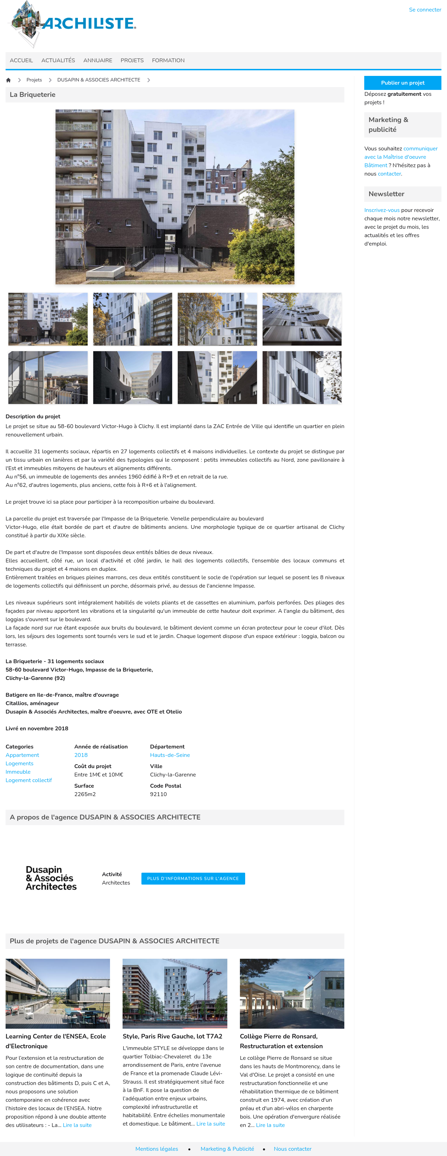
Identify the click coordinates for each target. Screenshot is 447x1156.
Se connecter (425, 10)
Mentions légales (156, 1149)
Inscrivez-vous (382, 210)
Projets (34, 80)
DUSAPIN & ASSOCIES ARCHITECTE (98, 80)
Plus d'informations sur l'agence (193, 878)
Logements (20, 763)
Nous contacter (293, 1149)
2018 (81, 755)
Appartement (22, 755)
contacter (389, 174)
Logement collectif (29, 780)
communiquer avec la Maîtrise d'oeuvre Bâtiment (401, 157)
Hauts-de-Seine (170, 755)
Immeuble (18, 772)
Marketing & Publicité (227, 1149)
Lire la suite (77, 1125)
